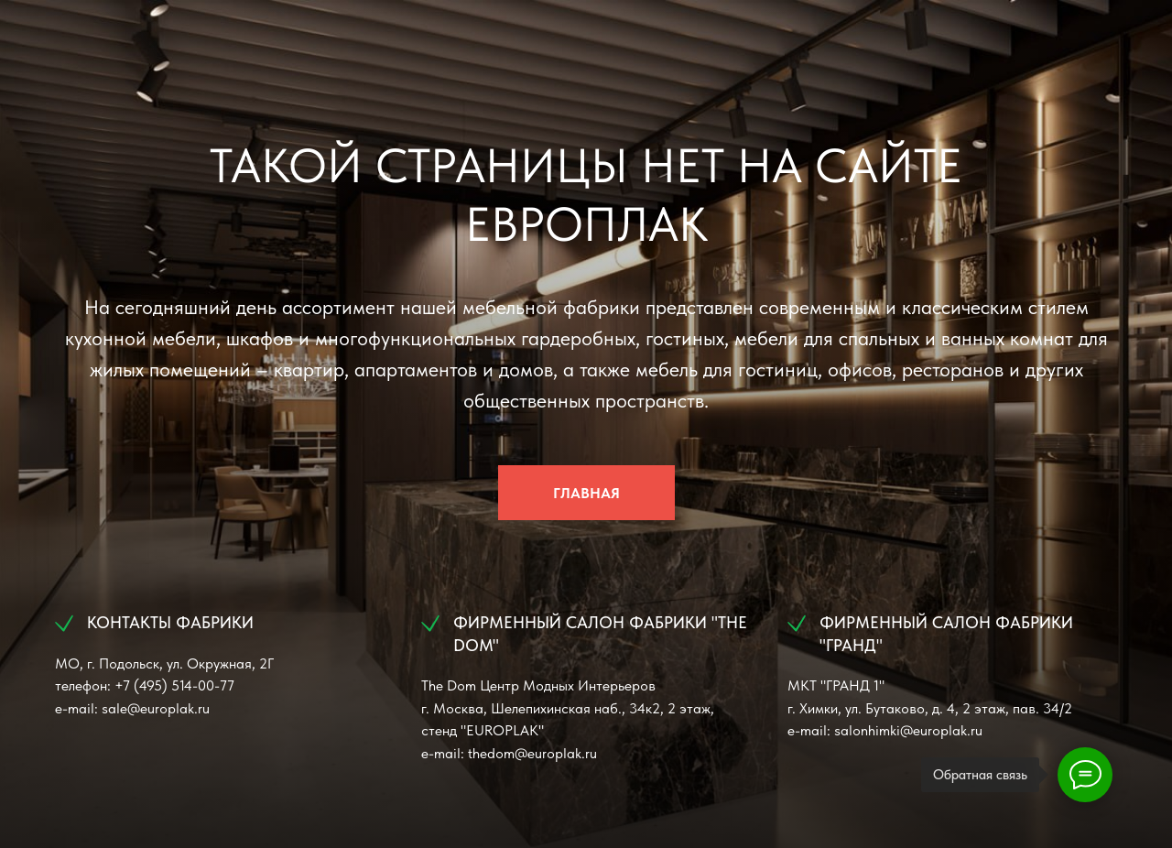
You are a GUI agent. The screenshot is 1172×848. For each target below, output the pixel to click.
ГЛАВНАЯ (586, 493)
